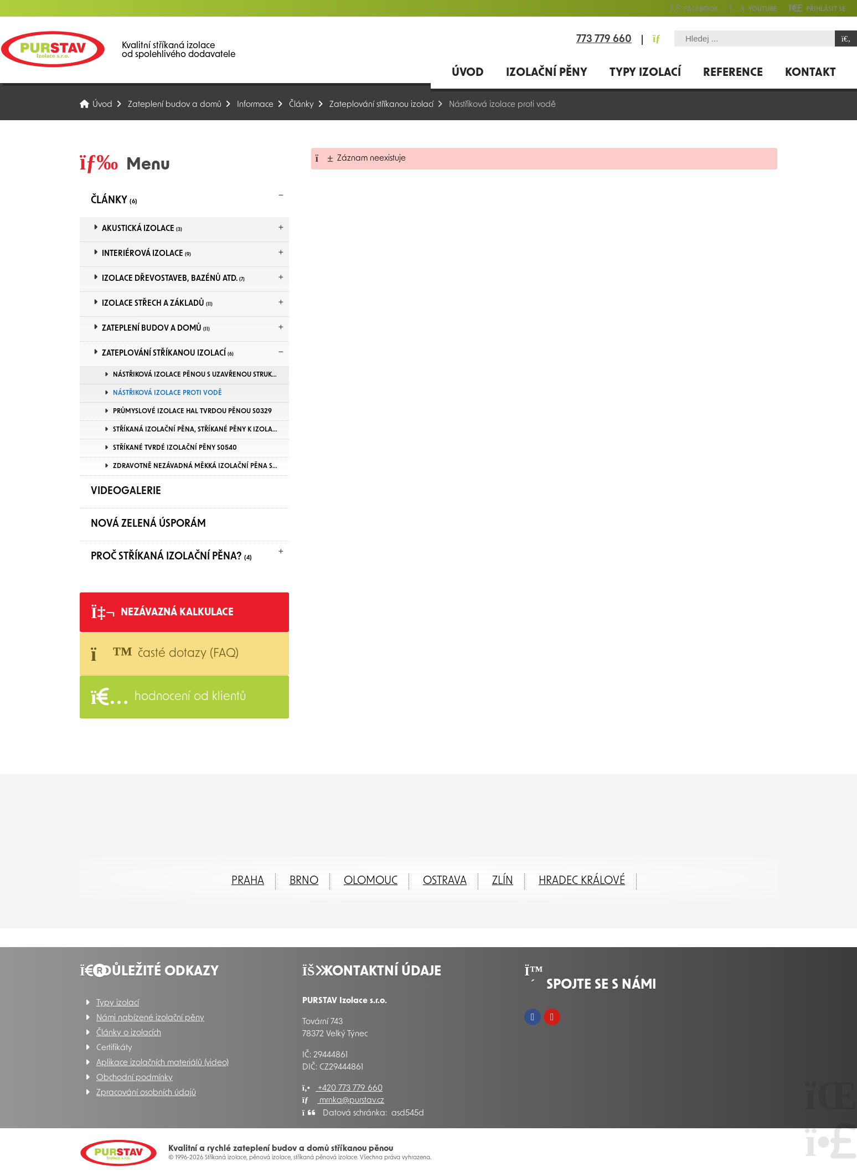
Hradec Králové (582, 881)
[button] (817, 8)
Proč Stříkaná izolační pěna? (171, 557)
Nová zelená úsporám (148, 524)
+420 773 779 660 (342, 1088)
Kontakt (810, 73)
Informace (255, 105)
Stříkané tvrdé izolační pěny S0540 (175, 448)
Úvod (52, 49)
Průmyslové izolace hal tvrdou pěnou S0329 (192, 411)
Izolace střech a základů (157, 304)
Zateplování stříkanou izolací (381, 105)
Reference (733, 73)
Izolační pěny (546, 73)
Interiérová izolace (146, 254)
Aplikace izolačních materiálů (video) (162, 1063)
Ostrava (445, 881)
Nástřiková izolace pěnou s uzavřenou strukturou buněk (201, 375)
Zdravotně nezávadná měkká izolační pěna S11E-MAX (201, 466)
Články (301, 105)
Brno (304, 881)
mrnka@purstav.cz (343, 1101)
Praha (247, 881)
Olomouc (370, 881)
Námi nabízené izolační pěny (150, 1018)
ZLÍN (502, 881)
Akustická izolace (142, 229)
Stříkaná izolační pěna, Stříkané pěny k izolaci (195, 429)
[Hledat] (846, 38)
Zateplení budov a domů (174, 105)
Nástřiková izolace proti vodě (167, 393)
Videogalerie (126, 491)
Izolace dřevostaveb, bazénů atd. (173, 279)
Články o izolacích (128, 1033)
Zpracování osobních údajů (146, 1093)
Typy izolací (645, 73)
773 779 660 (604, 40)
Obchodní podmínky (134, 1078)
